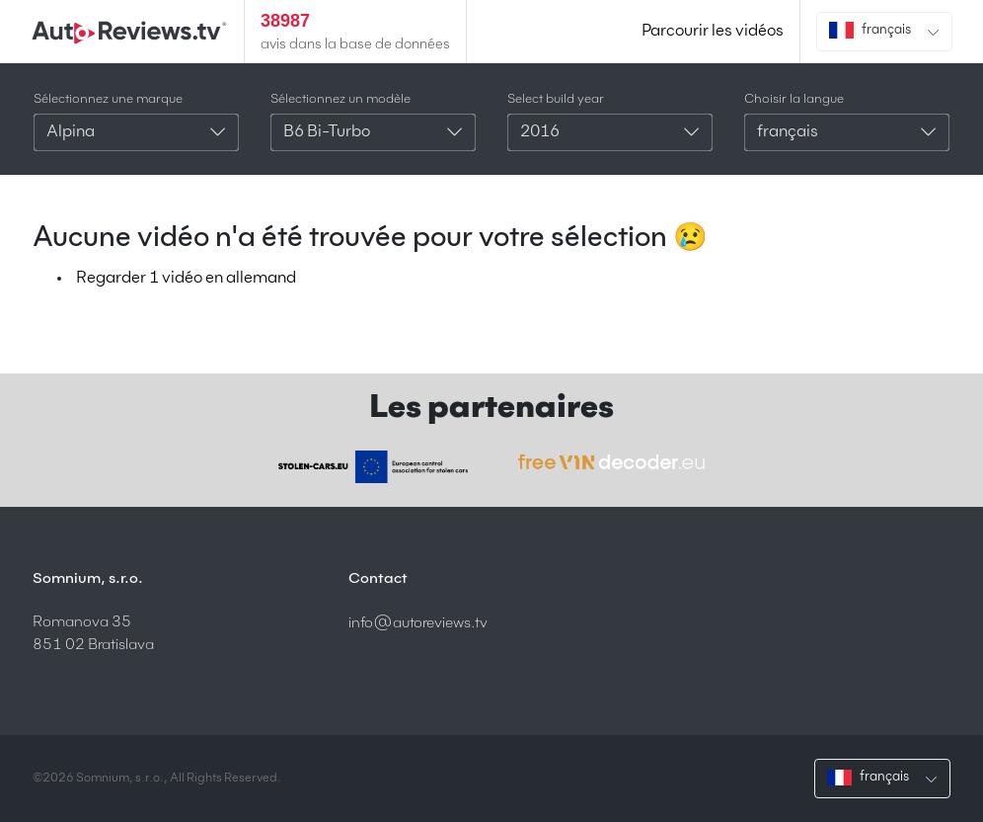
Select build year (555, 99)
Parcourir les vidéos (713, 32)
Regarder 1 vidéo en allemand (186, 279)
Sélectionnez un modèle (340, 99)
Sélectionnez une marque (108, 99)
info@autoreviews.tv (418, 623)
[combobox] (136, 132)
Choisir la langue (794, 99)
